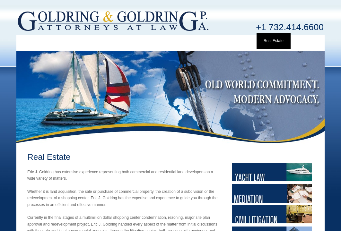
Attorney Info (102, 40)
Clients (137, 40)
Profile (68, 40)
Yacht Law (170, 40)
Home (34, 40)
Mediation (205, 40)
